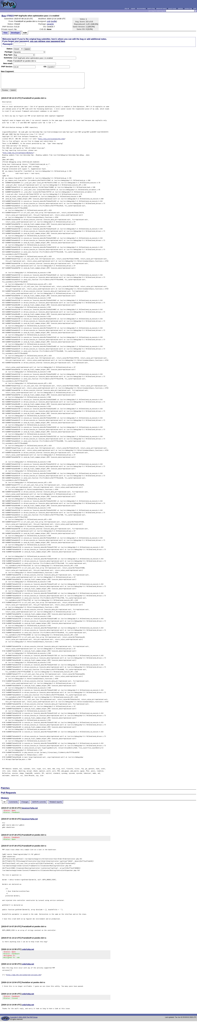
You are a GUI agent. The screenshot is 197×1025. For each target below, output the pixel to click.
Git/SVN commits (39, 802)
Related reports (56, 802)
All (4, 802)
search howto (172, 8)
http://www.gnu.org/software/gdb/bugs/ (18, 152)
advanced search (161, 8)
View (5, 33)
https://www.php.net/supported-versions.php (23, 978)
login (194, 8)
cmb (48, 21)
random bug (188, 8)
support (133, 8)
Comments (13, 802)
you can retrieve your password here (47, 41)
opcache (50, 24)
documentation (141, 8)
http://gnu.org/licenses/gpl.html (51, 139)
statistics (180, 8)
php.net (127, 8)
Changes (25, 802)
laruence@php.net (30, 808)
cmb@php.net (28, 951)
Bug (4, 15)
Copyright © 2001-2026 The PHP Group (23, 1021)
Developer (15, 33)
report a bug (151, 8)
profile (53, 21)
